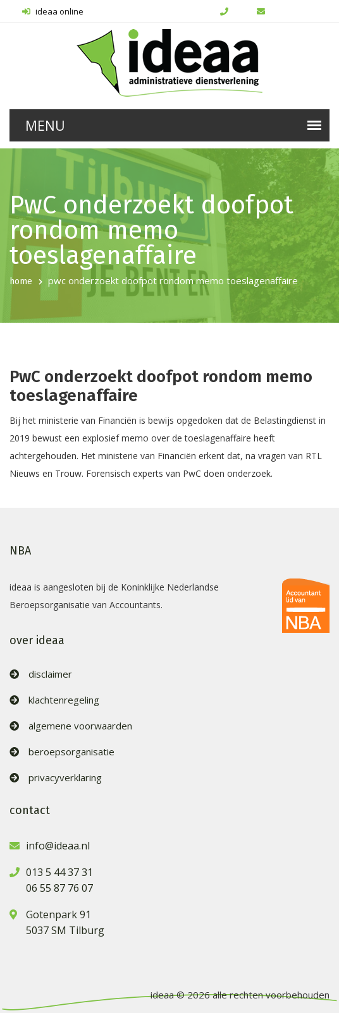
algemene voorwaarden (80, 726)
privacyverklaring (65, 778)
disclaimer (50, 674)
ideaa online (52, 11)
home (20, 281)
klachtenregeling (63, 700)
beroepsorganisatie (71, 752)
